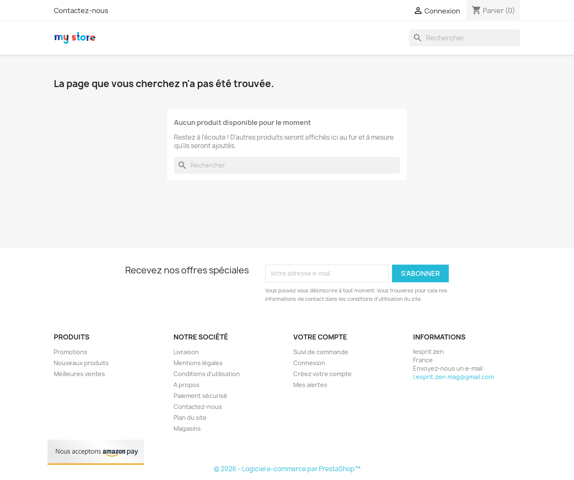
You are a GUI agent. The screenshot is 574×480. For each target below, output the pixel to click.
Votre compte (320, 337)
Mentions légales (198, 363)
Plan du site (190, 418)
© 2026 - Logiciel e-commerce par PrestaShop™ (287, 468)
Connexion (309, 363)
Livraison (186, 352)
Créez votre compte (322, 374)
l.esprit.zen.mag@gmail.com (453, 377)
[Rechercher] (464, 37)
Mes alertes (310, 385)
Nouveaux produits (81, 363)
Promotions (70, 352)
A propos (187, 385)
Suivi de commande (320, 352)
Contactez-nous (81, 10)
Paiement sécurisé (200, 396)
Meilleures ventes (79, 374)
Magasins (187, 428)
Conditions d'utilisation (207, 374)
